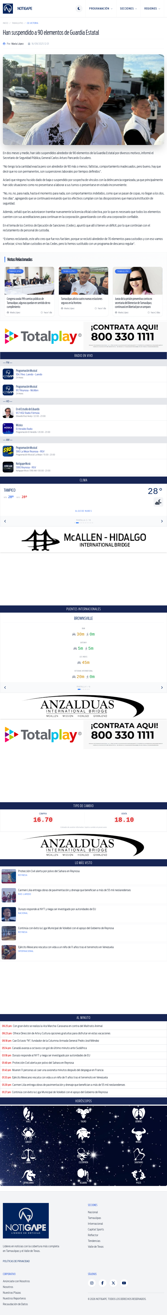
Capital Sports (96, 1229)
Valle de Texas (96, 1246)
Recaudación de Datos (15, 1304)
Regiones (152, 8)
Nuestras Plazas (12, 1292)
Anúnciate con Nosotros (16, 1281)
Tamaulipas (17, 23)
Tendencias (94, 1241)
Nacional (93, 1212)
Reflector (93, 1235)
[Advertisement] (83, 579)
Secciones (128, 8)
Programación (101, 8)
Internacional (95, 1223)
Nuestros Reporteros (14, 1298)
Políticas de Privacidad (16, 1261)
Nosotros (8, 1287)
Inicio (5, 23)
